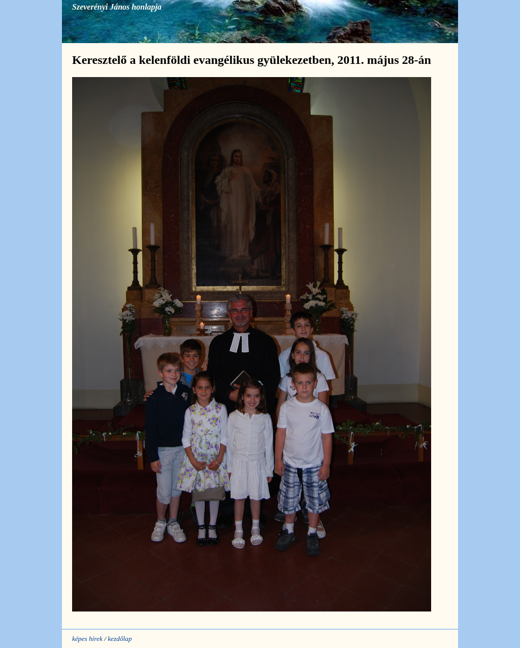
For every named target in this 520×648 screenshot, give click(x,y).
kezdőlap (120, 638)
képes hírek (87, 638)
